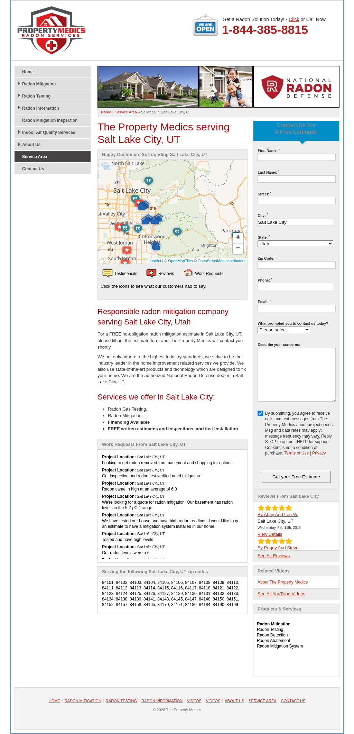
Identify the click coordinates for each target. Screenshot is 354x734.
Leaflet (155, 261)
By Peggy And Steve (278, 547)
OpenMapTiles (180, 261)
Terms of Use (296, 453)
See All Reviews (274, 555)
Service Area (34, 156)
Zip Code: (267, 258)
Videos (194, 701)
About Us (31, 144)
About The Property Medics (283, 582)
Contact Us (33, 168)
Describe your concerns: (279, 344)
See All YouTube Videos (281, 593)
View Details (270, 534)
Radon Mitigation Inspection (50, 120)
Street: (264, 194)
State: (264, 237)
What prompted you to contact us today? (293, 323)
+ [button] (238, 238)
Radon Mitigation (39, 84)
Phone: (265, 280)
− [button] (238, 249)
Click (294, 19)
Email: (264, 301)
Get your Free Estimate (296, 476)
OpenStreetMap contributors (221, 261)
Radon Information (40, 108)
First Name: (269, 150)
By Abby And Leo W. (278, 514)
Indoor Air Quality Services (48, 132)
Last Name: (268, 172)
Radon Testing (36, 96)
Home (28, 72)
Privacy (319, 453)
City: (263, 215)
